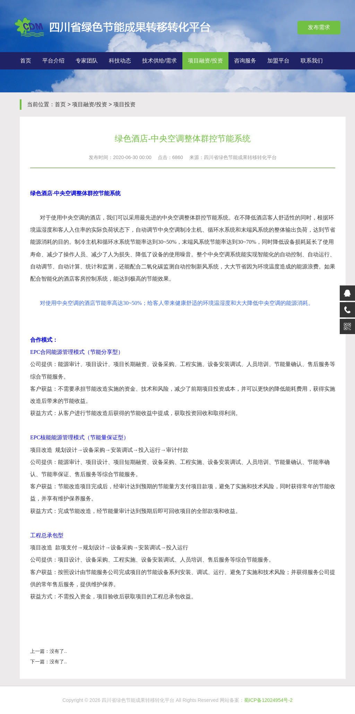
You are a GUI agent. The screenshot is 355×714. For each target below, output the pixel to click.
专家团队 (87, 61)
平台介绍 (53, 61)
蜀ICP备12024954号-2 (268, 700)
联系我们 (312, 61)
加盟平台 (278, 61)
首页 (25, 61)
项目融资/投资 (205, 61)
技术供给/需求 (159, 61)
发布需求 (319, 27)
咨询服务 (245, 61)
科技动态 (120, 61)
